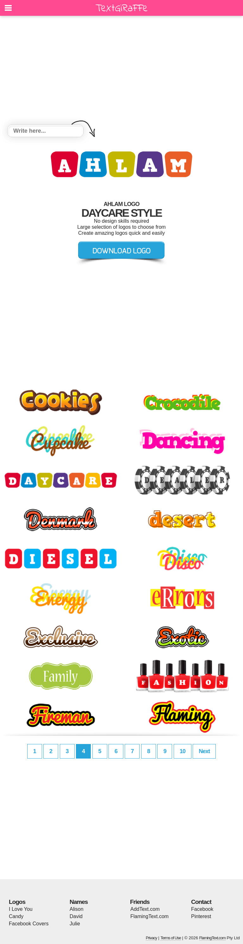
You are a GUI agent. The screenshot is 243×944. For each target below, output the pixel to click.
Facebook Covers (28, 923)
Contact (201, 902)
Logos (17, 902)
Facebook (202, 909)
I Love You (21, 909)
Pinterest (201, 916)
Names (79, 902)
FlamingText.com (149, 916)
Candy (16, 916)
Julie (75, 923)
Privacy (151, 937)
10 (182, 751)
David (76, 916)
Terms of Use (170, 937)
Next (204, 751)
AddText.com (144, 909)
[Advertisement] (121, 71)
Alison (77, 909)
